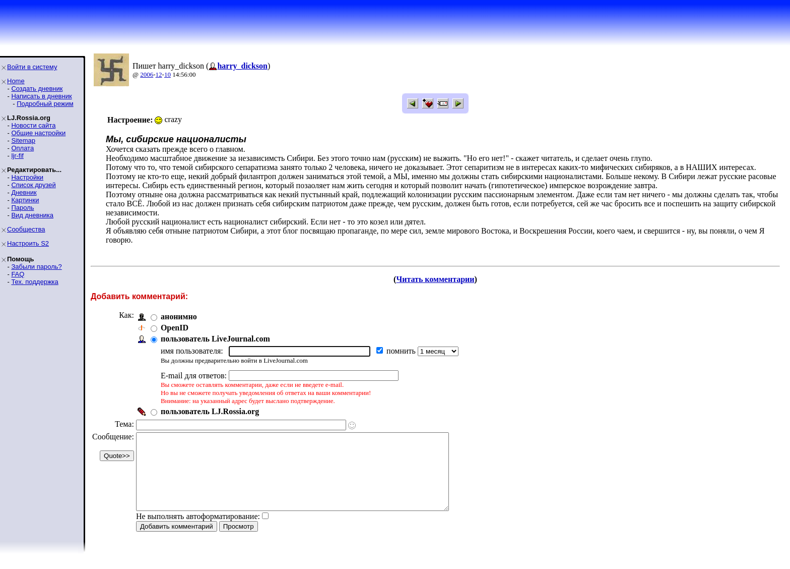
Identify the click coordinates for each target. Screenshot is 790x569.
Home (16, 81)
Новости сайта (33, 125)
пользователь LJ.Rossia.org (210, 411)
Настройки (27, 177)
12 (159, 74)
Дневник (23, 192)
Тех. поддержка (34, 282)
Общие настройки (38, 133)
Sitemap (23, 140)
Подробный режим (45, 103)
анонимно (179, 316)
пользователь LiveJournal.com (215, 338)
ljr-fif (17, 155)
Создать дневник (36, 88)
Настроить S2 (28, 243)
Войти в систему (32, 67)
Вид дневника (32, 215)
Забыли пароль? (36, 266)
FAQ (17, 274)
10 (167, 74)
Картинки (25, 200)
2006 (146, 74)
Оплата (22, 148)
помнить (402, 351)
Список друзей (33, 185)
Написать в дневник (41, 96)
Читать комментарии (435, 279)
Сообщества (26, 229)
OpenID (174, 327)
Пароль (22, 207)
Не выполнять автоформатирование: (198, 531)
